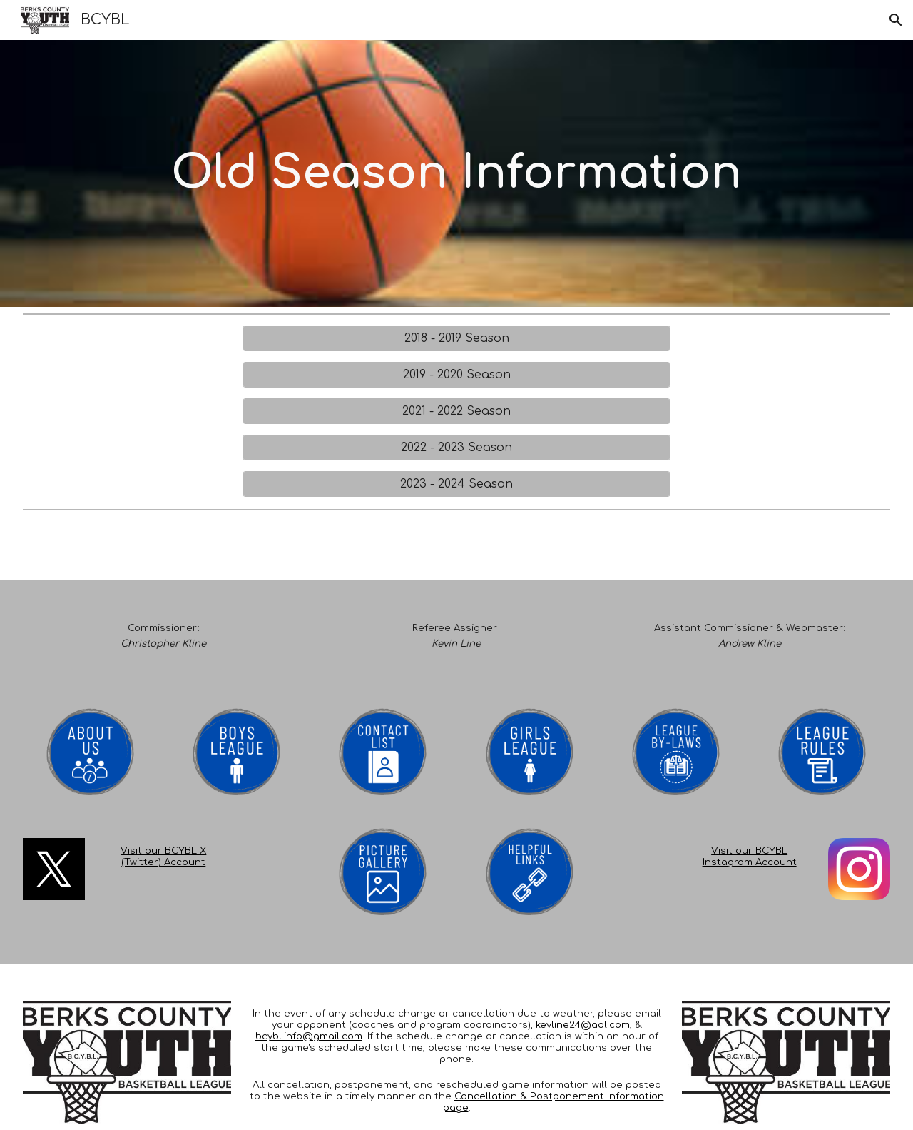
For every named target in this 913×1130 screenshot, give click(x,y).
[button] (896, 20)
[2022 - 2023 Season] (456, 447)
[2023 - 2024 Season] (456, 484)
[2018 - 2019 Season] (456, 338)
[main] (457, 174)
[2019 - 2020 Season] (456, 375)
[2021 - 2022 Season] (456, 411)
